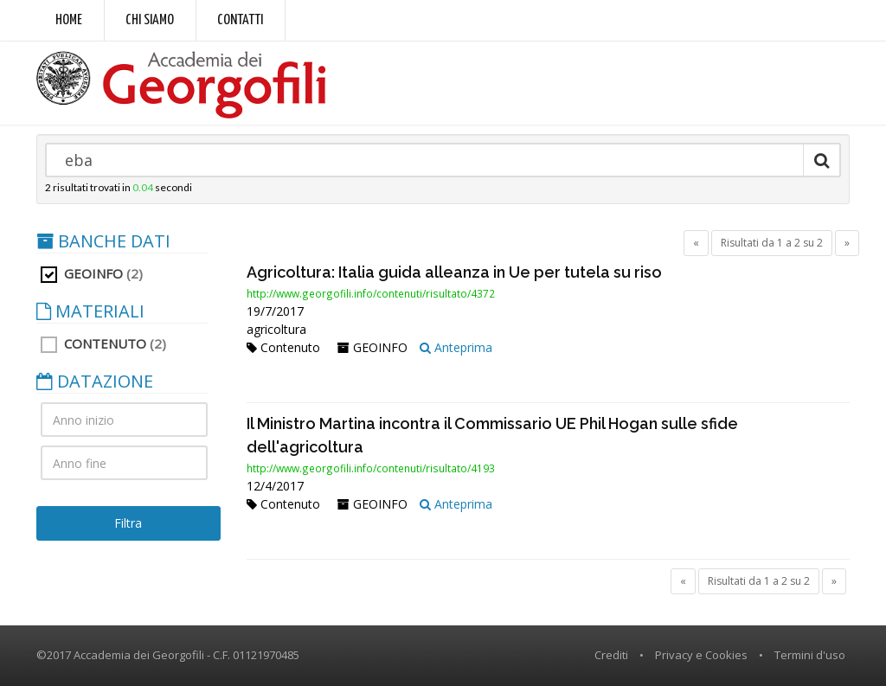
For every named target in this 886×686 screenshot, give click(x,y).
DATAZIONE (94, 381)
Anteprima (456, 347)
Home (68, 20)
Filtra (128, 523)
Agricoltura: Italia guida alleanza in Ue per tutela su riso (454, 272)
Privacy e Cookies (701, 655)
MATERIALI (90, 311)
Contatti (240, 20)
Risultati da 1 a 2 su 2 (772, 242)
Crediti (611, 655)
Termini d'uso (809, 655)
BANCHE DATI (103, 241)
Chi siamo (149, 20)
